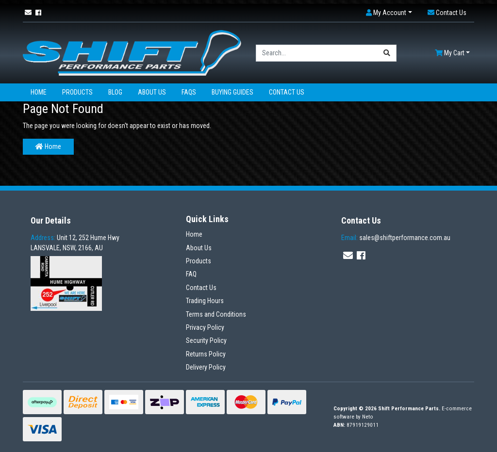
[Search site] (387, 53)
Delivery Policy (206, 367)
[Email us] (28, 12)
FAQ (191, 274)
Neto (367, 417)
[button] (389, 13)
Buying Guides (232, 92)
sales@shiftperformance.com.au (395, 238)
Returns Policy (206, 354)
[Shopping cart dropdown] (452, 53)
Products (77, 92)
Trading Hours (205, 301)
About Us (152, 92)
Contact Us (286, 92)
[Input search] (317, 53)
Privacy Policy (205, 327)
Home (39, 92)
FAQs (189, 92)
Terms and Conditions (216, 314)
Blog (115, 92)
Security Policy (206, 340)
